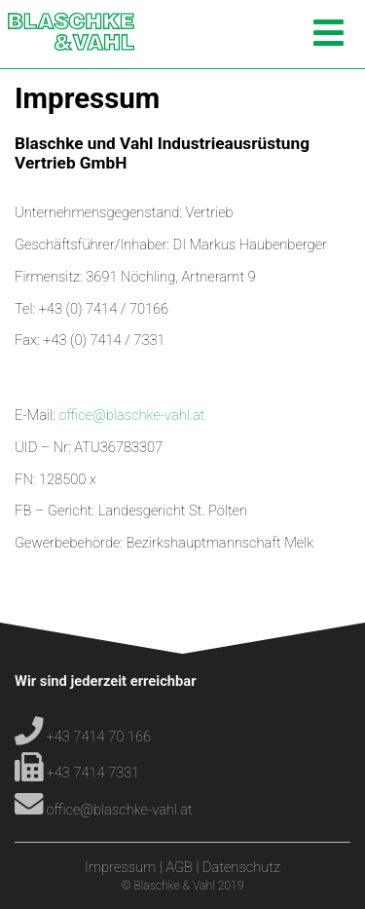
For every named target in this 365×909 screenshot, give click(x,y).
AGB (179, 867)
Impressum (120, 867)
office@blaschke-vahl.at (131, 415)
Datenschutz (241, 867)
